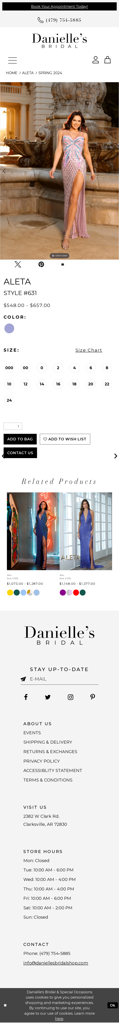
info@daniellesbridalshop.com (55, 963)
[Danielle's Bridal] (59, 40)
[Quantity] (13, 426)
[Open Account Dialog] (95, 59)
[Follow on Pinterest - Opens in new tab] (92, 697)
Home (11, 73)
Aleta (28, 73)
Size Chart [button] (88, 350)
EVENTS (32, 732)
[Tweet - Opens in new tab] (17, 264)
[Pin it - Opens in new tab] (41, 264)
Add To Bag (20, 439)
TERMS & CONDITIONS (48, 780)
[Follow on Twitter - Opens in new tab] (48, 697)
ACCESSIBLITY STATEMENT (52, 770)
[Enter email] (59, 679)
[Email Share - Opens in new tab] (62, 264)
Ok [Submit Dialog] (113, 1005)
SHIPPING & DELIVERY (47, 742)
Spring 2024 (50, 73)
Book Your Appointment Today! (59, 6)
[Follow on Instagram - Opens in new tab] (70, 697)
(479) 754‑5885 (55, 954)
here (59, 1019)
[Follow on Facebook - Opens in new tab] (26, 697)
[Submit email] (25, 681)
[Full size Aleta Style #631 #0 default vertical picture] (59, 171)
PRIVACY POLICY (41, 761)
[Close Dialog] (5, 1006)
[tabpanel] (59, 171)
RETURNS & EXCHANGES (50, 751)
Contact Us (20, 453)
